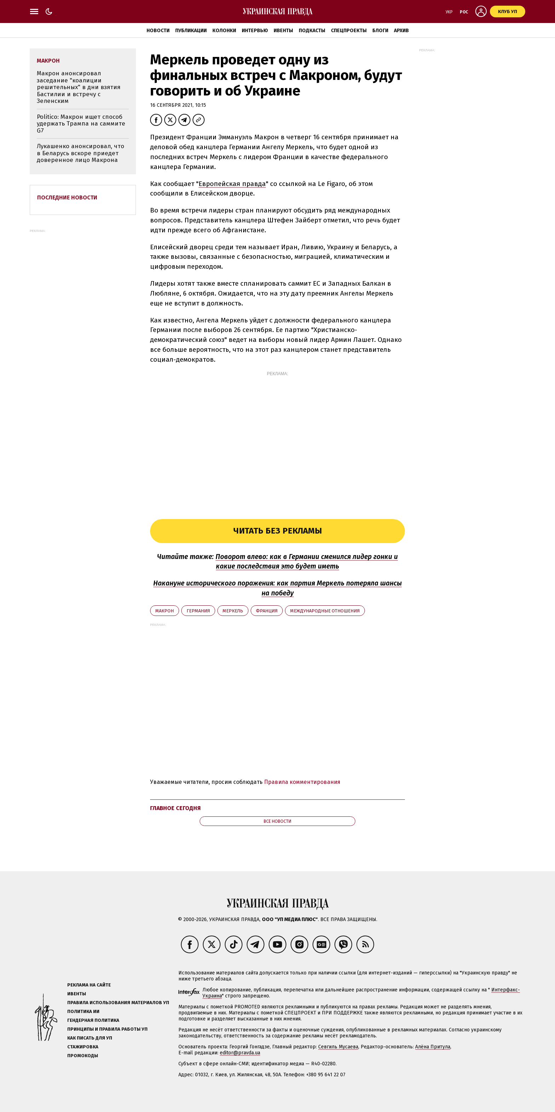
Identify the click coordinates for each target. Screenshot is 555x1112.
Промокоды (82, 1055)
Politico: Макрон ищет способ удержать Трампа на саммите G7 (81, 123)
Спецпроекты (349, 31)
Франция (267, 610)
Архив (401, 31)
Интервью (255, 31)
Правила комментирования (302, 782)
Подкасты (312, 31)
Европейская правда (232, 184)
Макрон (164, 610)
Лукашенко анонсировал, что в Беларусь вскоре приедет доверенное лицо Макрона (80, 153)
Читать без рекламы (277, 531)
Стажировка (82, 1046)
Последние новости (67, 197)
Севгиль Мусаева (338, 1047)
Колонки (224, 31)
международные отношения (325, 610)
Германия (198, 610)
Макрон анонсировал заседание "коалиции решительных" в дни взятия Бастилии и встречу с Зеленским (78, 87)
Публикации (191, 31)
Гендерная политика (93, 1020)
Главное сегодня (175, 808)
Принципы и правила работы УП (107, 1029)
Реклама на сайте (89, 985)
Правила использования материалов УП (118, 1002)
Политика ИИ (83, 1011)
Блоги (380, 31)
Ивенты (283, 31)
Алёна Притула (432, 1047)
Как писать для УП (89, 1038)
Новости (158, 31)
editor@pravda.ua (240, 1053)
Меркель (233, 610)
